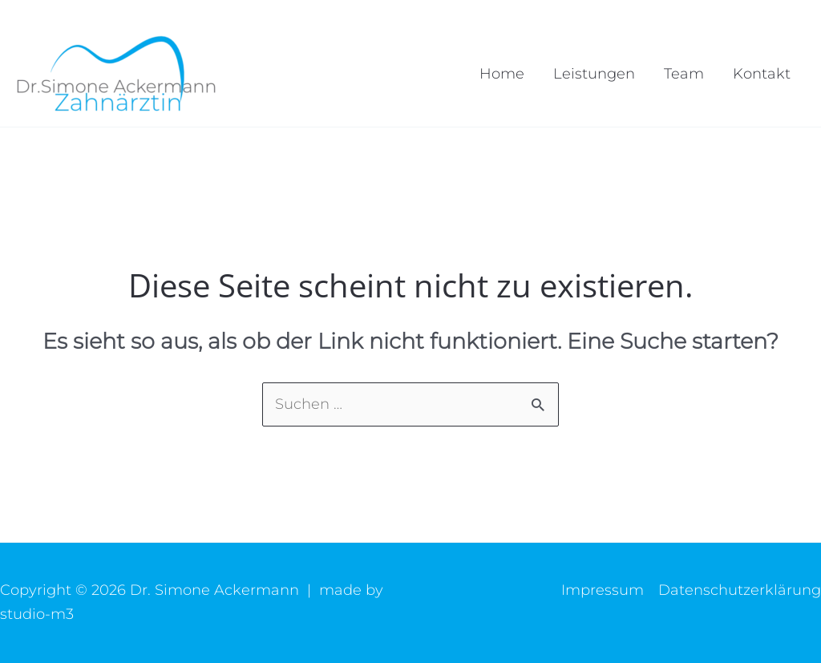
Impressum (602, 590)
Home (501, 74)
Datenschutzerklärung (739, 590)
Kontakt (762, 74)
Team (684, 74)
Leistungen (594, 74)
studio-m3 (37, 614)
